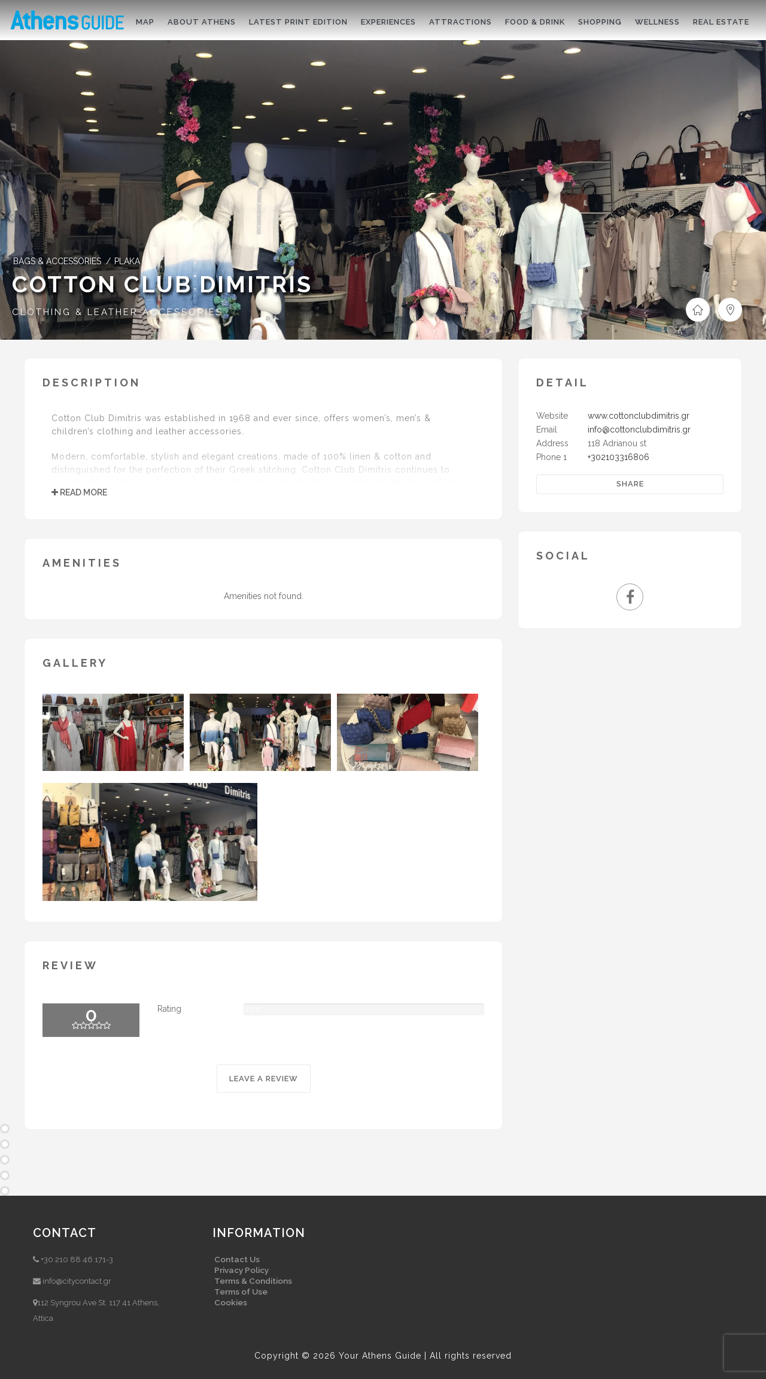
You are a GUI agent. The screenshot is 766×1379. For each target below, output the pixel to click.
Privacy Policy (241, 1270)
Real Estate (721, 21)
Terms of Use (241, 1291)
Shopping (600, 21)
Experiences (388, 21)
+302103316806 (618, 457)
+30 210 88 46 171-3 (77, 1259)
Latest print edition (298, 21)
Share (630, 483)
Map (145, 21)
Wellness (657, 21)
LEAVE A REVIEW (263, 1078)
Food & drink (535, 21)
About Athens (202, 21)
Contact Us (237, 1259)
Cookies (230, 1302)
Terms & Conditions (253, 1281)
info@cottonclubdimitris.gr (639, 429)
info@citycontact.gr (76, 1281)
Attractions (460, 21)
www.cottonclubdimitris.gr (638, 416)
